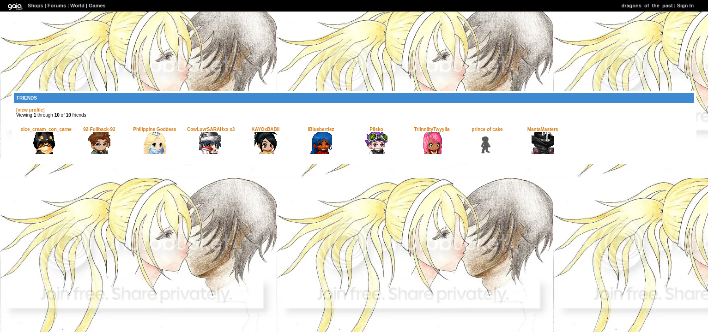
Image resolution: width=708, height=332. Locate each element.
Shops (35, 5)
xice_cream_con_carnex (47, 129)
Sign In (685, 5)
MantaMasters (542, 129)
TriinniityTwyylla (431, 129)
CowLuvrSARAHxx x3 (211, 129)
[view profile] (30, 110)
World (77, 5)
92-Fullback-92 (99, 129)
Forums (57, 5)
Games (97, 5)
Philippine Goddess (154, 129)
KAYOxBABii (266, 129)
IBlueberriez (321, 129)
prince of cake (487, 129)
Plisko (376, 129)
